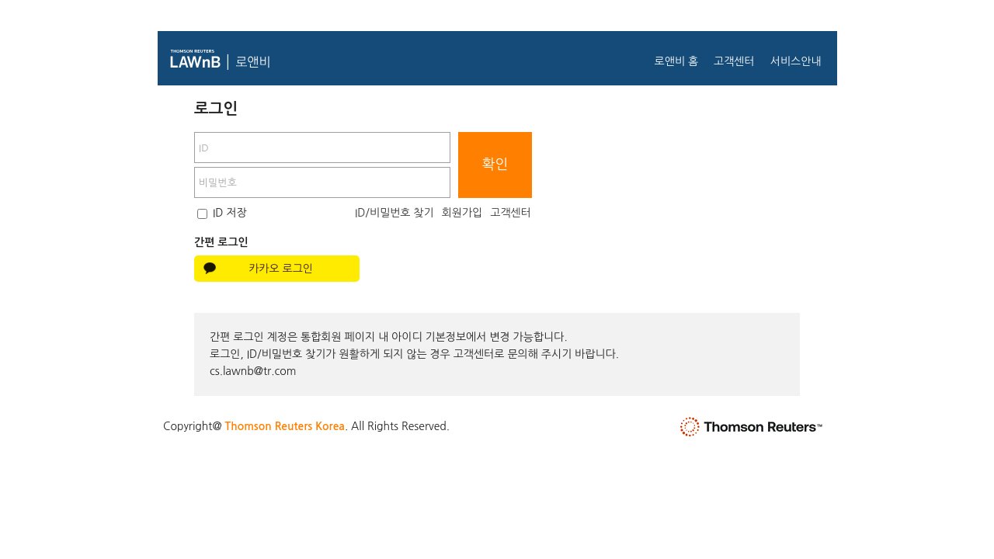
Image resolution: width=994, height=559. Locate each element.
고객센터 (734, 61)
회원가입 (462, 212)
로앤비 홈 (676, 61)
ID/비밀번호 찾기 (394, 212)
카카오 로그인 (280, 268)
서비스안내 (796, 61)
